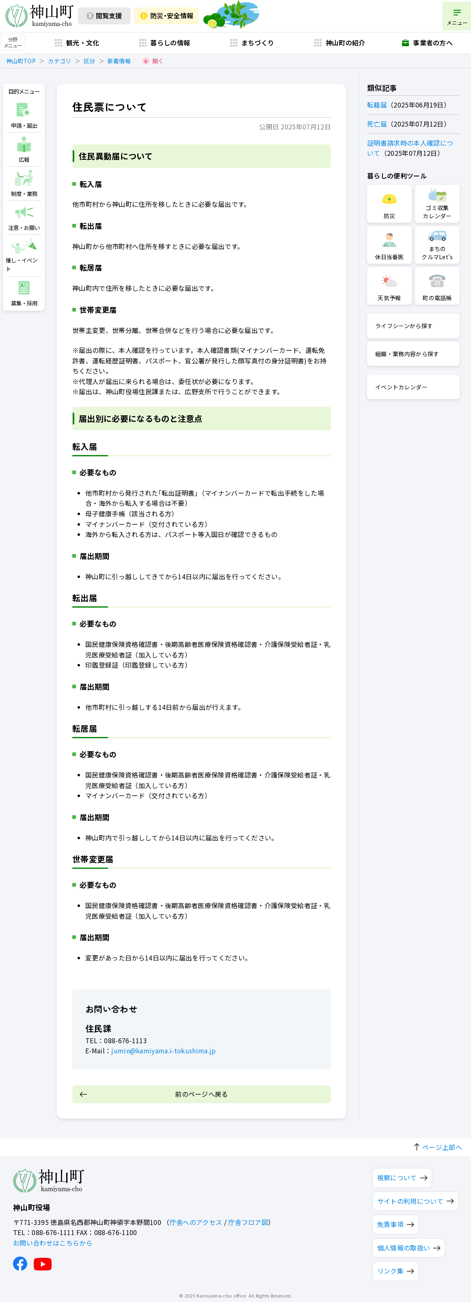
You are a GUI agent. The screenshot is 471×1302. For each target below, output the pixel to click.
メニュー (454, 22)
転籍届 (380, 104)
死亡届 (380, 123)
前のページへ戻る (201, 1093)
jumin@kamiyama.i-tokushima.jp (160, 1050)
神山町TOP (21, 63)
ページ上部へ (442, 1143)
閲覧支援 (108, 17)
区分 (89, 63)
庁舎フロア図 (248, 1218)
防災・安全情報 (171, 17)
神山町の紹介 (345, 45)
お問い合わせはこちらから (53, 1239)
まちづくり (257, 45)
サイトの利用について (410, 1197)
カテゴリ (59, 63)
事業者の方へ (433, 45)
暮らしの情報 (170, 45)
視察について (397, 1173)
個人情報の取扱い (403, 1243)
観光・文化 (82, 45)
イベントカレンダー (404, 386)
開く (158, 63)
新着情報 (119, 63)
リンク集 (390, 1267)
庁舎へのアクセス (196, 1218)
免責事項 (390, 1220)
